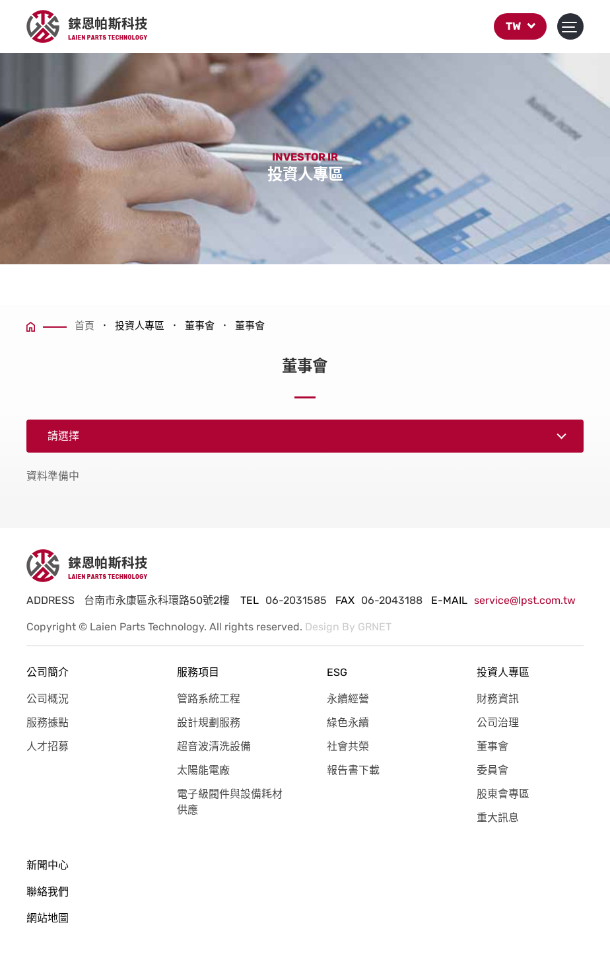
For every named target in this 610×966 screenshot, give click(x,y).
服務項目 (198, 672)
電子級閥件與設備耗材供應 (230, 802)
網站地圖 (47, 918)
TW (520, 30)
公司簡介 (47, 672)
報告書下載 (353, 770)
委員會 (492, 770)
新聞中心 (47, 865)
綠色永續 (348, 722)
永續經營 (348, 698)
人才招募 (47, 746)
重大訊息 (498, 817)
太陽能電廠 (203, 770)
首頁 (60, 326)
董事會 (492, 746)
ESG (337, 672)
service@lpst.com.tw (525, 600)
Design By (330, 626)
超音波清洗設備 (214, 746)
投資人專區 (503, 672)
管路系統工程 (208, 698)
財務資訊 (498, 698)
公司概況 (47, 698)
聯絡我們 (47, 891)
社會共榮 (348, 746)
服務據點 (47, 722)
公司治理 (498, 722)
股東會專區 (503, 794)
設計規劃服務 (208, 722)
